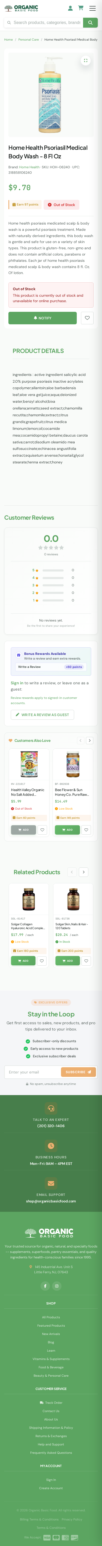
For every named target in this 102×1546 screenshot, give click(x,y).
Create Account (51, 1488)
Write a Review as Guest (42, 715)
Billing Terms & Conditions (39, 1519)
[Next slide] (89, 740)
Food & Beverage (51, 1367)
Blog (51, 1342)
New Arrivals (51, 1334)
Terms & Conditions (51, 1528)
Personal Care (28, 40)
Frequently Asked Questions (51, 1453)
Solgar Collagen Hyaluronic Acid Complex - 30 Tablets (28, 928)
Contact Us (51, 1411)
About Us (51, 1419)
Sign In (51, 1480)
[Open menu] (92, 8)
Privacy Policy (72, 1519)
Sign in (17, 683)
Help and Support (51, 1444)
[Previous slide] (80, 740)
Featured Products (51, 1326)
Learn (51, 1351)
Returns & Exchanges (51, 1436)
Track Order (51, 1403)
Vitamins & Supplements (51, 1359)
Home (8, 40)
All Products (51, 1317)
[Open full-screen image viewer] (85, 60)
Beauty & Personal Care (51, 1376)
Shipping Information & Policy (51, 1428)
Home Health (29, 167)
